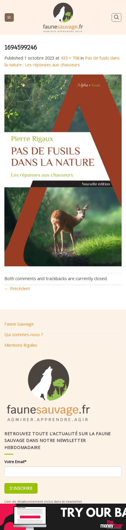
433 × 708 (70, 58)
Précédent (17, 288)
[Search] (116, 17)
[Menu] (9, 17)
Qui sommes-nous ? (23, 334)
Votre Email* (15, 461)
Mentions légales (20, 345)
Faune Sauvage (19, 324)
